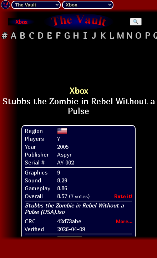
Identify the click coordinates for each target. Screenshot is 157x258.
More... (124, 212)
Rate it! (123, 186)
